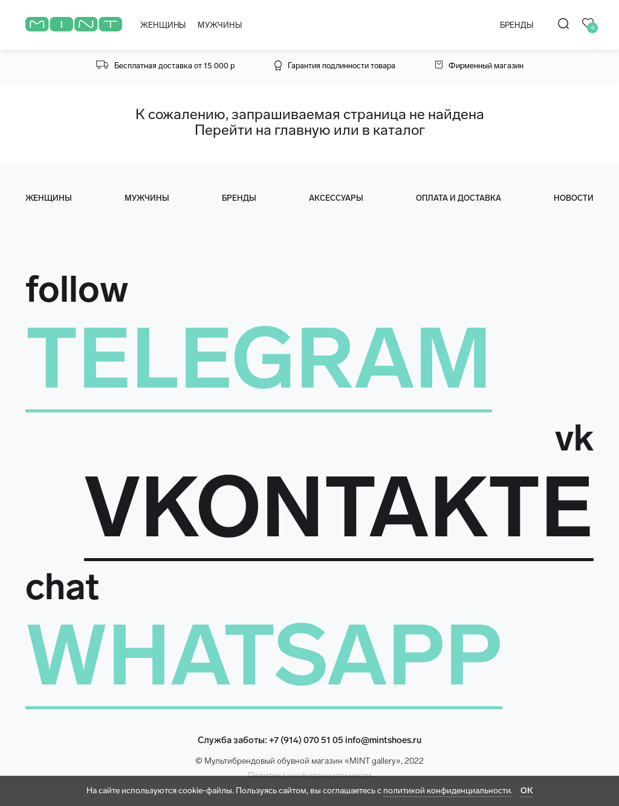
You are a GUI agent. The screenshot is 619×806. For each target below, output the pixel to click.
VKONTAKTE (339, 507)
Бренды (239, 198)
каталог (399, 129)
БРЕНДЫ (516, 25)
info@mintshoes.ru (383, 740)
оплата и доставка (458, 198)
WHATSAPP (263, 655)
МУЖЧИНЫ (219, 25)
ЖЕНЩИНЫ (163, 25)
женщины (48, 198)
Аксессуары (336, 198)
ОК (526, 790)
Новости (574, 198)
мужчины (147, 198)
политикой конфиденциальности (447, 790)
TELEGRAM (258, 358)
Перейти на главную (263, 129)
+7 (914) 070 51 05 (306, 740)
